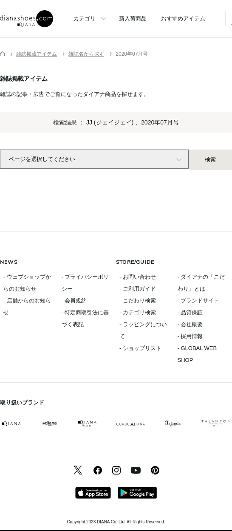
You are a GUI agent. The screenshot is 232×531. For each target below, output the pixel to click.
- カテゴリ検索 (137, 312)
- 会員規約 (74, 300)
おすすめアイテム (183, 18)
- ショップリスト (140, 348)
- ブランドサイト (199, 300)
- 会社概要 (190, 324)
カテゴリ (85, 18)
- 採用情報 (190, 336)
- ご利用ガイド (137, 288)
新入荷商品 (133, 18)
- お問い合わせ (137, 277)
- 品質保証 (190, 312)
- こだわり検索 (137, 300)
